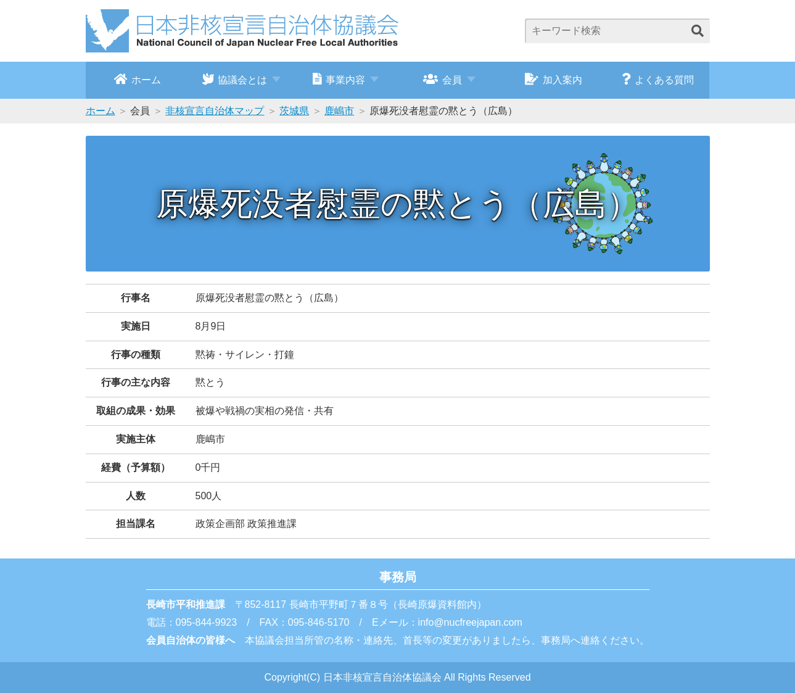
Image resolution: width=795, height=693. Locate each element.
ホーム (138, 79)
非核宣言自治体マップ (214, 111)
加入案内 (553, 79)
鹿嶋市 (339, 111)
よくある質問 (658, 79)
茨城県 (294, 111)
